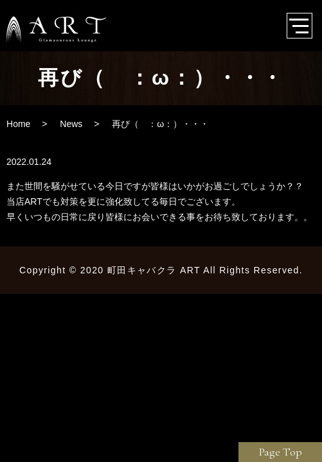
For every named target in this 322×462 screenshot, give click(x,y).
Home (18, 124)
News (71, 124)
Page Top (280, 452)
